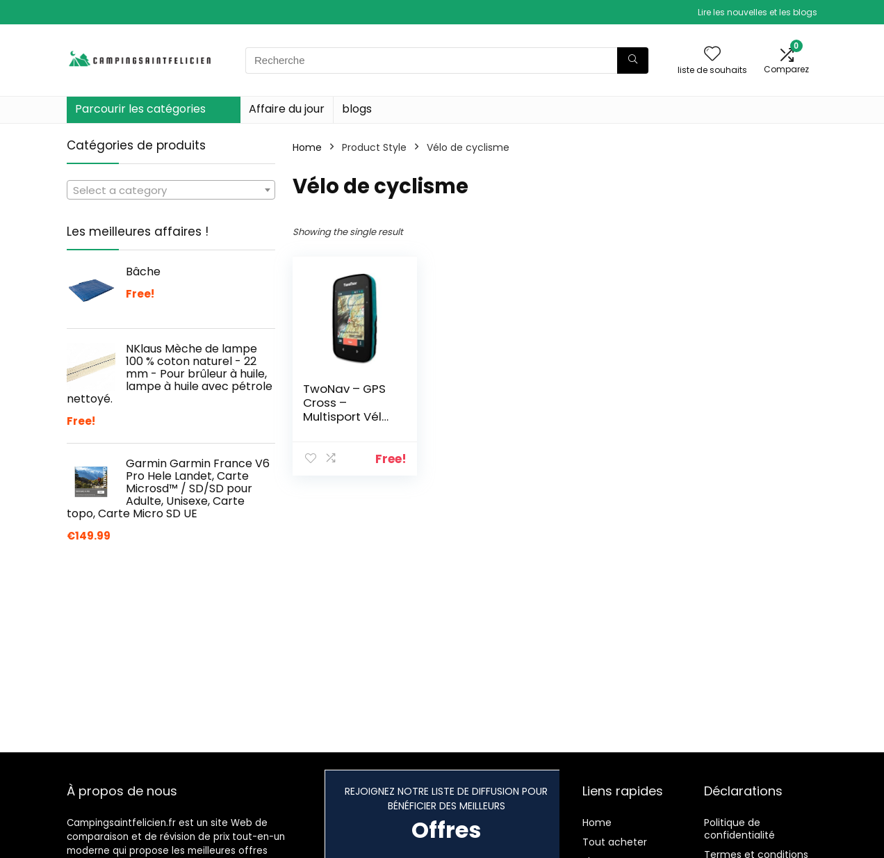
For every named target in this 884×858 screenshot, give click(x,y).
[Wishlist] (712, 54)
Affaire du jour (287, 109)
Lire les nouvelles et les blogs (757, 12)
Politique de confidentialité (739, 829)
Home (307, 147)
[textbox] (171, 190)
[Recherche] (632, 60)
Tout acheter (614, 842)
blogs (357, 109)
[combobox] (171, 190)
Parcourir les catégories (140, 109)
